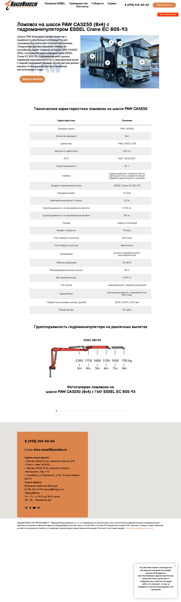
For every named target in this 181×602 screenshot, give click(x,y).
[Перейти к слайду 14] (85, 480)
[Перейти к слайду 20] (99, 480)
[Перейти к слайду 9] (74, 480)
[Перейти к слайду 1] (56, 480)
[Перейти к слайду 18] (95, 480)
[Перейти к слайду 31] (124, 480)
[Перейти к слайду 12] (81, 480)
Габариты (98, 3)
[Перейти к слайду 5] (65, 480)
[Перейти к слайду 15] (88, 480)
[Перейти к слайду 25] (111, 480)
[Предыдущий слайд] (29, 441)
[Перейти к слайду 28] (117, 480)
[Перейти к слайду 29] (120, 480)
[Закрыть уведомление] (175, 565)
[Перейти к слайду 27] (115, 480)
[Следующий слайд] (151, 441)
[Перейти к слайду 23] (106, 480)
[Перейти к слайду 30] (122, 480)
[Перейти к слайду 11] (79, 480)
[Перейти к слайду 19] (97, 480)
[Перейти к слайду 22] (104, 480)
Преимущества (78, 3)
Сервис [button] (112, 3)
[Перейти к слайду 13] (83, 480)
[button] (164, 5)
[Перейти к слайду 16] (90, 480)
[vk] (26, 577)
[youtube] (34, 577)
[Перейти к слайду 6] (67, 480)
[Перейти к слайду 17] (92, 480)
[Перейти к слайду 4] (63, 480)
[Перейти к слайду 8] (72, 480)
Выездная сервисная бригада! (41, 555)
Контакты (82, 6)
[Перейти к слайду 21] (101, 480)
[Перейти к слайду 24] (108, 480)
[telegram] (38, 577)
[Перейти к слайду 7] (70, 480)
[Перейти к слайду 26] (113, 480)
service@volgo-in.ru (54, 559)
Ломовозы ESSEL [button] (55, 3)
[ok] (30, 577)
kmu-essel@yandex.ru (50, 519)
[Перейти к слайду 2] (58, 480)
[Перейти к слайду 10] (76, 480)
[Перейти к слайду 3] (60, 480)
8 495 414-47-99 (34, 559)
